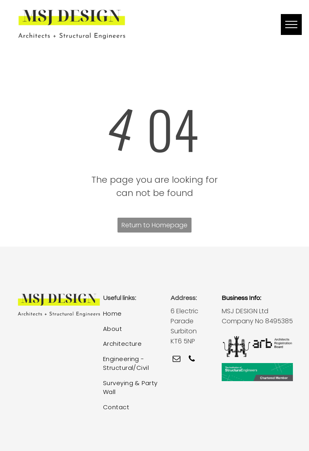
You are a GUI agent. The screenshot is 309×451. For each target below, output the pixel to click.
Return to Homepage (154, 225)
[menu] (291, 24)
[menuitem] (132, 314)
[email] (176, 360)
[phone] (192, 360)
